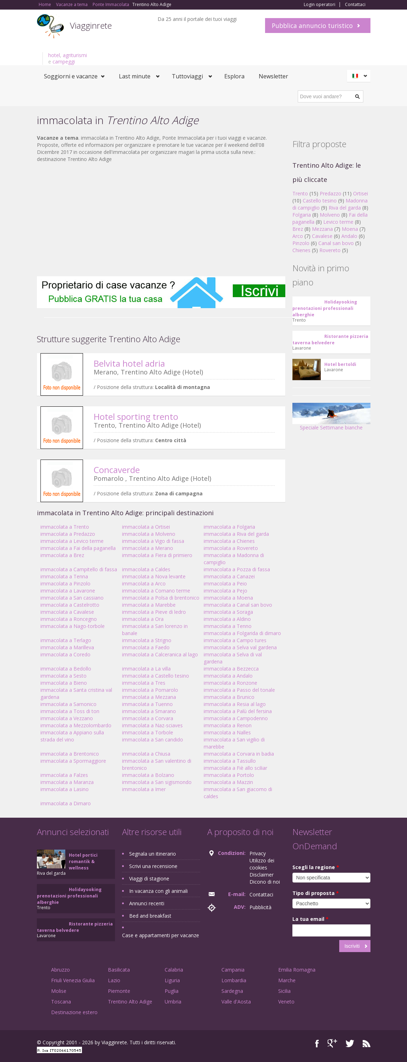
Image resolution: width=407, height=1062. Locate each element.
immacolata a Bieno (63, 682)
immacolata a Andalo (228, 675)
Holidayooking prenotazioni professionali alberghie (324, 308)
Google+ (332, 1043)
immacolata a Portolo (229, 775)
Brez (297, 229)
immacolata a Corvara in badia (239, 753)
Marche (287, 980)
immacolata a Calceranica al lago (160, 654)
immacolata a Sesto (63, 675)
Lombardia (233, 980)
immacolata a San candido (152, 739)
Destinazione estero (74, 1012)
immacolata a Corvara (147, 718)
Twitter (350, 1043)
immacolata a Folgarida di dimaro (242, 633)
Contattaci (355, 4)
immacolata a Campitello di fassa (78, 569)
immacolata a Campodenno (236, 718)
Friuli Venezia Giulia (73, 980)
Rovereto (330, 250)
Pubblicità (260, 907)
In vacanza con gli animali (158, 891)
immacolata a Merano (147, 548)
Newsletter (273, 76)
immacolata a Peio (225, 583)
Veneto (286, 1001)
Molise (58, 991)
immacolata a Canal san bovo (238, 604)
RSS (366, 1043)
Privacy (257, 853)
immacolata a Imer (144, 789)
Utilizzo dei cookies (261, 864)
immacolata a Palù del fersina (238, 711)
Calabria (174, 969)
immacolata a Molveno (148, 533)
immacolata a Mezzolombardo (75, 725)
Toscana (61, 1001)
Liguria (172, 980)
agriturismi (75, 55)
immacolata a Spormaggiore (73, 760)
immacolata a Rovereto (231, 548)
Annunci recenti (146, 903)
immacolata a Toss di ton (69, 711)
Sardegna (232, 991)
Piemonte (119, 991)
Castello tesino (320, 200)
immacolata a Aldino (227, 619)
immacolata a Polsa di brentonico (160, 597)
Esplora (234, 76)
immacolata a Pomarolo (150, 689)
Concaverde (117, 470)
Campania (232, 969)
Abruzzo (60, 969)
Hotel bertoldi (340, 364)
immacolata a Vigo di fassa (153, 541)
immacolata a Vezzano (66, 718)
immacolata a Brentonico (69, 753)
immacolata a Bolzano (148, 775)
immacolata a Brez (62, 555)
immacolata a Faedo (146, 647)
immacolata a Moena (228, 597)
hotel (54, 55)
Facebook (317, 1043)
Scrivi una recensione (153, 866)
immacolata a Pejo (225, 590)
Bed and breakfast (150, 915)
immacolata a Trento (64, 526)
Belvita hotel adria (129, 363)
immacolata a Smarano (149, 711)
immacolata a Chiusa (146, 753)
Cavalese (322, 236)
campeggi (64, 61)
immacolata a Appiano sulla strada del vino (72, 736)
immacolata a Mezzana (149, 697)
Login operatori (319, 4)
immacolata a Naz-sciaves (152, 725)
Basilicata (119, 969)
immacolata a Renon (228, 725)
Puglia (171, 991)
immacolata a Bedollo (65, 668)
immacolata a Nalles (227, 732)
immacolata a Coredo (65, 654)
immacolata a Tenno (228, 626)
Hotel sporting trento (136, 416)
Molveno (330, 214)
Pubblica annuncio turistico (312, 25)
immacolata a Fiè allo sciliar (235, 767)
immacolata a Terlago (65, 640)
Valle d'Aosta (236, 1001)
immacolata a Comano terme (156, 590)
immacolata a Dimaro (65, 803)
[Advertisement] (161, 219)
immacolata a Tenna (64, 576)
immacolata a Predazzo (67, 533)
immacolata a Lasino (64, 789)
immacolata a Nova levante (154, 576)
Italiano (359, 76)
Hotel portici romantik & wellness (83, 861)
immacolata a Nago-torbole (72, 626)
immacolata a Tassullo (230, 760)
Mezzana (322, 229)
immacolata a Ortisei (146, 526)
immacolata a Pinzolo (65, 583)
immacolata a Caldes (146, 569)
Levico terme (338, 221)
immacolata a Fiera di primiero (157, 555)
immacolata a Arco (144, 583)
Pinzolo (300, 243)
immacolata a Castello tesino (155, 675)
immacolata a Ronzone (230, 682)
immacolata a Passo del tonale (239, 689)
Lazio (114, 980)
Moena (350, 229)
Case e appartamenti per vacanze (160, 935)
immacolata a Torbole (147, 732)
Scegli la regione (315, 867)
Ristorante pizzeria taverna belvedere (330, 339)
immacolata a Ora (143, 619)
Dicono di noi (264, 881)
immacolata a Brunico (229, 697)
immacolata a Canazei (229, 576)
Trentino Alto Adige (130, 1001)
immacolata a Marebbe (149, 604)
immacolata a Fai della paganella (78, 548)
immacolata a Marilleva (67, 647)
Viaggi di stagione (149, 878)
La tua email (310, 919)
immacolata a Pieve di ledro (154, 611)
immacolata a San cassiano (72, 597)
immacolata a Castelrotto (69, 604)
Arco (297, 236)
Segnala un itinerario (152, 853)
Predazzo (330, 193)
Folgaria (301, 214)
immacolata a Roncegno (68, 619)
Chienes (301, 250)
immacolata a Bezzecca (231, 668)
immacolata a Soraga (228, 611)
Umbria (173, 1001)
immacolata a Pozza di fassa (237, 569)
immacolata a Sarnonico (68, 704)
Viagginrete (91, 25)
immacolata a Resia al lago (235, 704)
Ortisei (360, 193)
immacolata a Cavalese (67, 611)
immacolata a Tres (143, 682)
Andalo (349, 236)
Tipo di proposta (315, 893)
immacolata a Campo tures (235, 640)
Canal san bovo (336, 243)
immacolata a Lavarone (67, 590)
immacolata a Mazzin (228, 782)
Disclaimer (261, 874)
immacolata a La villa (146, 668)
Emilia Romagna (296, 969)
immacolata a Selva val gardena (240, 647)
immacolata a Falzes (64, 775)
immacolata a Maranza (67, 782)
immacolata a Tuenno (147, 704)
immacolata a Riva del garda (236, 533)
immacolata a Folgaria (229, 526)
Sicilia (284, 991)
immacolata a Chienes (229, 541)
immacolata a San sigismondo (157, 782)
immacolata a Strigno (146, 640)
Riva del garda (345, 207)
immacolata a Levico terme (72, 541)
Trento (300, 193)
